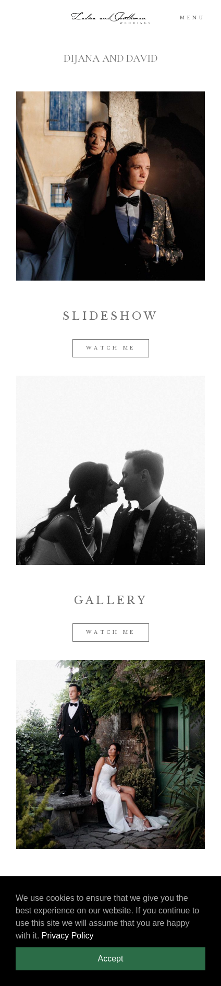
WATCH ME (111, 348)
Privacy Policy (68, 935)
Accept (111, 958)
